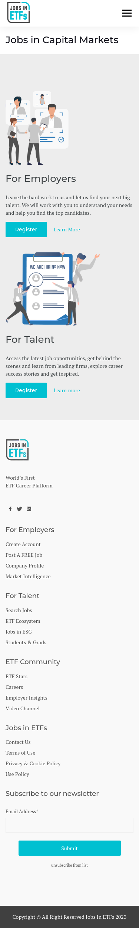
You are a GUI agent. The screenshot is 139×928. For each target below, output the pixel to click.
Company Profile (25, 565)
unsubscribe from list (69, 865)
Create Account (23, 544)
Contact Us (18, 741)
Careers (14, 686)
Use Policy (17, 773)
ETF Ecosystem (23, 620)
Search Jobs (19, 610)
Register (26, 229)
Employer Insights (26, 697)
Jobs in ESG (19, 631)
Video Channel (23, 708)
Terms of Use (20, 752)
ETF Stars (16, 676)
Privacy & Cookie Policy (33, 763)
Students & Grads (26, 642)
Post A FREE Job (24, 554)
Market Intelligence (28, 576)
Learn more (67, 390)
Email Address (22, 811)
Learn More (67, 229)
